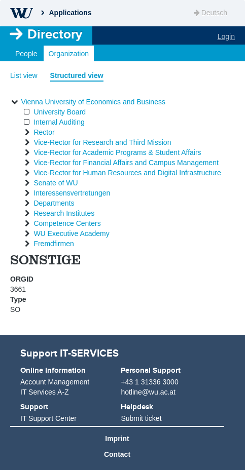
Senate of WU (55, 183)
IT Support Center (48, 418)
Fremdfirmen (53, 244)
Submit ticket (141, 418)
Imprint (117, 439)
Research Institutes (63, 213)
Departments (53, 203)
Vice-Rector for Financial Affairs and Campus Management (125, 163)
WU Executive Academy (71, 233)
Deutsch (209, 13)
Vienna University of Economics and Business (93, 102)
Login (226, 36)
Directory (54, 34)
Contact (117, 454)
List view (24, 75)
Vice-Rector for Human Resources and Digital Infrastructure (127, 173)
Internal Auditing (58, 122)
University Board (59, 112)
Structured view (76, 75)
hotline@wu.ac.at (148, 392)
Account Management (54, 382)
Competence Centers (66, 223)
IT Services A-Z (44, 392)
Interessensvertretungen (71, 193)
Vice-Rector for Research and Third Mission (102, 142)
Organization (69, 54)
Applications (70, 13)
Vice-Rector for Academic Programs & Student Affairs (117, 152)
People (26, 54)
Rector (43, 132)
